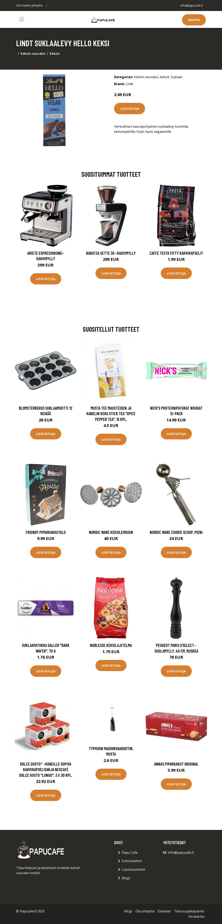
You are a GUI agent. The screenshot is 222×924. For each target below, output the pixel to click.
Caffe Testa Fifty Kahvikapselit (176, 253)
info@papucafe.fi (191, 5)
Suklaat (176, 77)
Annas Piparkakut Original (176, 763)
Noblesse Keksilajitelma (111, 645)
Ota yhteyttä (144, 911)
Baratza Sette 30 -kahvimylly (111, 253)
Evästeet (164, 911)
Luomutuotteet (133, 869)
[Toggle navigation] (21, 19)
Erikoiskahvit (132, 861)
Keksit (55, 53)
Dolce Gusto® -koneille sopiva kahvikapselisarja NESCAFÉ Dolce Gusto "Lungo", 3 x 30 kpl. (45, 769)
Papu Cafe (130, 852)
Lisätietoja (129, 108)
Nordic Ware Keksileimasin (111, 532)
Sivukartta (196, 916)
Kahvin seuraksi (33, 53)
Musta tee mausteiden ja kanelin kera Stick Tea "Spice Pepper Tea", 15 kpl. (111, 413)
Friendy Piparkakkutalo (46, 532)
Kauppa (194, 20)
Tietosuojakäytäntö (189, 911)
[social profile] (46, 5)
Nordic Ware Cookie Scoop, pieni (176, 532)
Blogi (126, 878)
